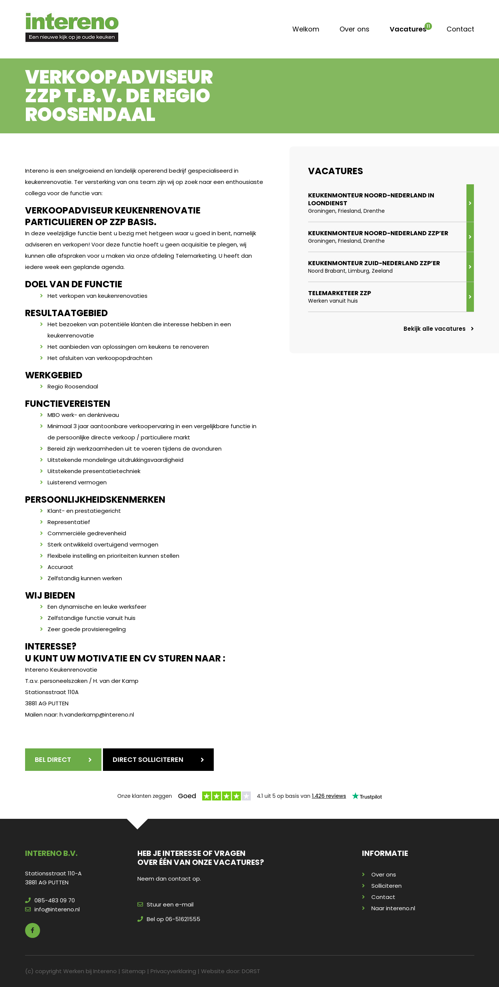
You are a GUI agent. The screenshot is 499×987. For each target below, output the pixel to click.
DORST (251, 971)
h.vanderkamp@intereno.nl (97, 714)
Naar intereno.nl (393, 908)
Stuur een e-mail (165, 904)
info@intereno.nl (52, 909)
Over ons (354, 29)
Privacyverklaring (173, 971)
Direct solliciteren (148, 759)
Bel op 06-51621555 (168, 919)
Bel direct (53, 759)
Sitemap (134, 971)
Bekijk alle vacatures (439, 329)
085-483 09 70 (50, 900)
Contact (460, 29)
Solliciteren (386, 886)
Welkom (305, 29)
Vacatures (408, 29)
